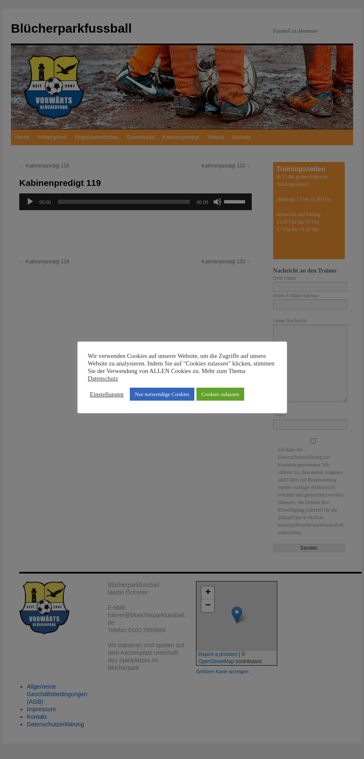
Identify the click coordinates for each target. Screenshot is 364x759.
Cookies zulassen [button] (220, 394)
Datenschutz (103, 378)
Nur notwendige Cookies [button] (162, 394)
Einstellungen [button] (107, 394)
